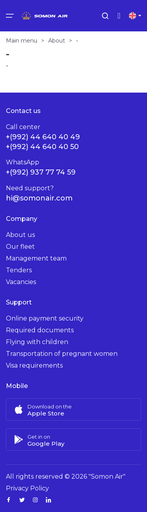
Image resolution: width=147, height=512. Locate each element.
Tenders (19, 270)
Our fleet (20, 246)
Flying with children (37, 342)
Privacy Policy (27, 488)
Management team (36, 258)
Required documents (40, 330)
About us (20, 235)
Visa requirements (34, 365)
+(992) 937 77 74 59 (41, 172)
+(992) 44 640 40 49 (43, 137)
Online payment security (44, 318)
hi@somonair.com (39, 198)
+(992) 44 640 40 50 (42, 147)
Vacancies (21, 282)
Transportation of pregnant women (62, 353)
